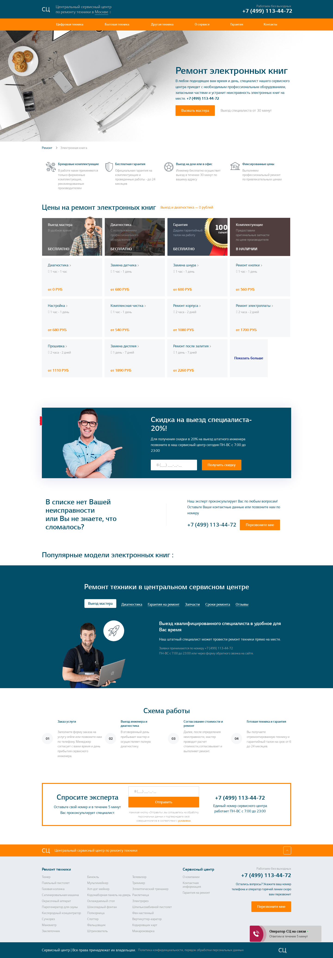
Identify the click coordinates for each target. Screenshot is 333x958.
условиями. (184, 820)
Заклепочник (51, 931)
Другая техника (162, 24)
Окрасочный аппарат (56, 901)
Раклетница (140, 895)
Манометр (49, 925)
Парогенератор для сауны (60, 907)
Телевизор (139, 877)
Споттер (93, 919)
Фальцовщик (96, 925)
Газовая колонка (53, 889)
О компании (191, 877)
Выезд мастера (100, 603)
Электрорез (140, 901)
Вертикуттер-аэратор (147, 919)
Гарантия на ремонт (163, 604)
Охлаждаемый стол (101, 901)
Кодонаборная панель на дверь (109, 895)
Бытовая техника (117, 24)
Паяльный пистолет (56, 883)
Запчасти (192, 604)
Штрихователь (97, 931)
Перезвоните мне (260, 524)
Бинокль (93, 877)
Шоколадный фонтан (102, 907)
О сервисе (202, 24)
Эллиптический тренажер (150, 889)
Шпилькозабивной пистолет (152, 907)
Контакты (270, 24)
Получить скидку (222, 465)
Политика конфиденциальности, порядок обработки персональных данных (191, 950)
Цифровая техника (69, 24)
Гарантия (236, 24)
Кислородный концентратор (61, 913)
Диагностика (131, 604)
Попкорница (96, 913)
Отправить (163, 802)
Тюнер (46, 877)
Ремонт (47, 148)
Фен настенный (143, 913)
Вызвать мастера (195, 110)
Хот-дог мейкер (98, 889)
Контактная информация (192, 885)
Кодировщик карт (144, 925)
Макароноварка (143, 931)
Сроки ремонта (217, 604)
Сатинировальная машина (60, 895)
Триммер (138, 883)
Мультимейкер (97, 883)
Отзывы (242, 604)
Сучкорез (48, 919)
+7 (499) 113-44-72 (203, 98)
